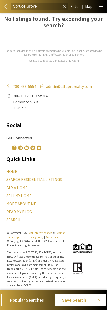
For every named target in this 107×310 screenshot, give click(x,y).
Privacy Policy (36, 237)
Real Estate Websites (40, 233)
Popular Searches (27, 300)
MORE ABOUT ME (21, 203)
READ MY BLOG (19, 211)
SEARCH (13, 219)
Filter (75, 6)
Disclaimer (51, 237)
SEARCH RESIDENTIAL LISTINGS (34, 179)
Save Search (74, 300)
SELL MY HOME (19, 195)
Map (88, 6)
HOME (11, 171)
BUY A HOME (17, 187)
